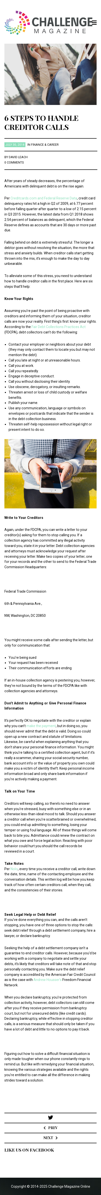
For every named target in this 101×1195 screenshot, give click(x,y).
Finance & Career (45, 144)
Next (48, 1137)
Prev (52, 1127)
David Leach (18, 157)
